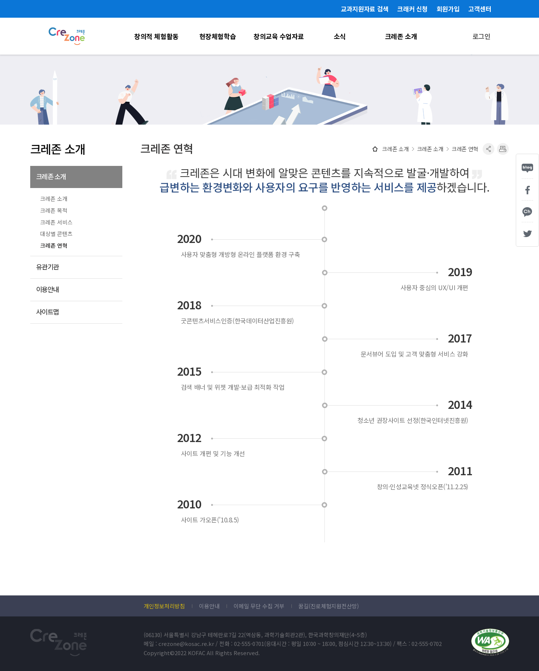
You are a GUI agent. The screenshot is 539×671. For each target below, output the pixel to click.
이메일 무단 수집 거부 (259, 606)
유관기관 (47, 267)
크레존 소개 (401, 36)
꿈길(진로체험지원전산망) (328, 606)
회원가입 (448, 9)
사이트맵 (47, 311)
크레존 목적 (53, 210)
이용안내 (47, 289)
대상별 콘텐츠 (56, 233)
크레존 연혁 (53, 245)
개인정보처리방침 (164, 606)
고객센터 (479, 9)
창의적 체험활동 (156, 36)
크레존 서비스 (56, 222)
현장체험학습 (217, 36)
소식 (340, 36)
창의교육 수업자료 (278, 36)
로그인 (481, 36)
